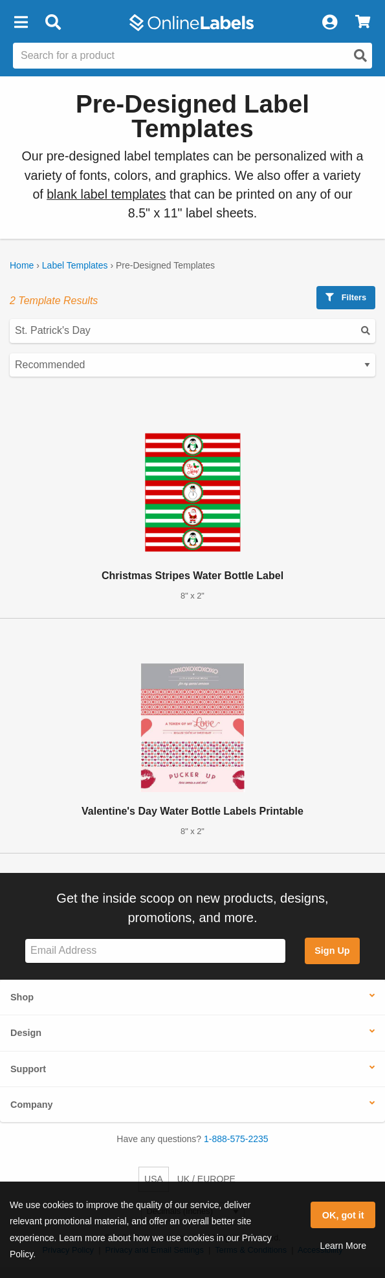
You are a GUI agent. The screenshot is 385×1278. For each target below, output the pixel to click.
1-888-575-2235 (236, 1139)
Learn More (343, 1245)
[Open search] (360, 55)
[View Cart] (363, 22)
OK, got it (343, 1215)
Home (22, 265)
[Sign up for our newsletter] (155, 951)
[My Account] (329, 22)
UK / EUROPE (206, 1179)
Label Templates (75, 265)
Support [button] (28, 1069)
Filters (345, 297)
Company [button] (31, 1104)
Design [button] (25, 1033)
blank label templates (106, 194)
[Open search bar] (52, 22)
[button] (20, 22)
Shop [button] (22, 997)
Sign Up (331, 950)
